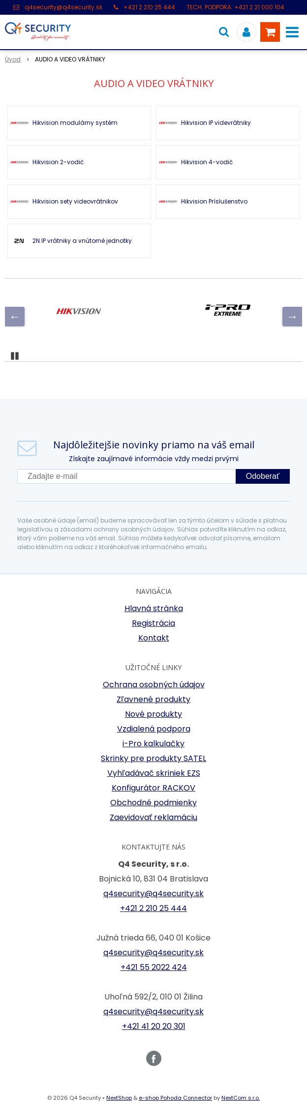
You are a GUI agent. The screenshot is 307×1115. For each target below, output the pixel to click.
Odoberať (262, 476)
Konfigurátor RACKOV (153, 787)
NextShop (119, 1098)
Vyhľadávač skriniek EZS (153, 773)
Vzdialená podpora (153, 728)
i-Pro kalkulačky (153, 743)
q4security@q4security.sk (63, 7)
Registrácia (153, 623)
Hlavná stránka (153, 608)
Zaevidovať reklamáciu (153, 817)
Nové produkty (153, 714)
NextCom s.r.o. (240, 1098)
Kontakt (153, 638)
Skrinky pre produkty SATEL (153, 758)
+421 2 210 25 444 (149, 7)
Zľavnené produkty (153, 699)
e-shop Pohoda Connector (175, 1098)
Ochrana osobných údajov (154, 684)
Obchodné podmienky (153, 802)
